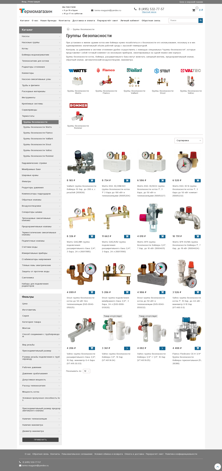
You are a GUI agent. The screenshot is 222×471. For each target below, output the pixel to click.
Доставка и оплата (83, 20)
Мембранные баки (31, 169)
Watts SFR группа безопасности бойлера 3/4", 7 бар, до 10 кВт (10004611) (151, 245)
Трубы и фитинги (30, 85)
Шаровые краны (30, 175)
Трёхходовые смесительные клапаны (36, 219)
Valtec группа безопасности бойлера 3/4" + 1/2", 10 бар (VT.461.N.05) (151, 357)
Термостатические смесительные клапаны (39, 233)
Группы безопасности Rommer (38, 156)
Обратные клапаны (31, 199)
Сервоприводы (29, 109)
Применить (40, 439)
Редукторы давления (32, 187)
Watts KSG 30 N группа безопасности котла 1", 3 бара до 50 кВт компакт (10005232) (185, 191)
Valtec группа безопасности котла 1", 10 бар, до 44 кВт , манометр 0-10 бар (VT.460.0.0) (187, 302)
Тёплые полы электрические (36, 265)
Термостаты (28, 116)
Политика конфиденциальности (181, 454)
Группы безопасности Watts (37, 127)
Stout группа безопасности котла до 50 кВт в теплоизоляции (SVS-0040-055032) (151, 302)
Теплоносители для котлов (35, 60)
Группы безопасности (35, 122)
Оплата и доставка (134, 454)
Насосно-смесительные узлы (36, 79)
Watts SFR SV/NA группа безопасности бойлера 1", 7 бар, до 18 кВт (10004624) (187, 245)
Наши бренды (48, 20)
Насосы (25, 36)
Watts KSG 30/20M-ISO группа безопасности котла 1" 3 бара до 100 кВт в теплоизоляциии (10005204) (116, 191)
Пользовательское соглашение (77, 454)
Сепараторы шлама (32, 212)
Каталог (25, 20)
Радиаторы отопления (33, 66)
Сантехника (28, 277)
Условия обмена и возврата (108, 454)
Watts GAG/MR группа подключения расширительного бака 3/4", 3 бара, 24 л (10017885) (81, 246)
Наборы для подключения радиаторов (35, 285)
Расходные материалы (33, 91)
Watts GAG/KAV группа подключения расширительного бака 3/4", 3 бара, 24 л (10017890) (116, 246)
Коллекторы (28, 73)
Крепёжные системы (32, 103)
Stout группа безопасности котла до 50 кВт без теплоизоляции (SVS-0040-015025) (80, 302)
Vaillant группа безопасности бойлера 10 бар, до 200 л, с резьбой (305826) (81, 189)
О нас (35, 20)
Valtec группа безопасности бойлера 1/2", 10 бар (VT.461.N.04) (116, 357)
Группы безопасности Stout (37, 144)
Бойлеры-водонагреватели (35, 54)
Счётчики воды (29, 247)
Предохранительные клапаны (36, 226)
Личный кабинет (130, 20)
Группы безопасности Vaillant (38, 138)
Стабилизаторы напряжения (36, 259)
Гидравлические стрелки (34, 163)
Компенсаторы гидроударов (36, 193)
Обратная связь (151, 20)
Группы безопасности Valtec (37, 150)
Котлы (25, 48)
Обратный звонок (149, 12)
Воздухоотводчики (31, 205)
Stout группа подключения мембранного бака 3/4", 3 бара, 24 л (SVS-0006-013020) (115, 302)
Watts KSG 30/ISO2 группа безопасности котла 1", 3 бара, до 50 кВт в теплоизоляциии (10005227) (151, 191)
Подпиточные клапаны (33, 240)
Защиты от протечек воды (35, 271)
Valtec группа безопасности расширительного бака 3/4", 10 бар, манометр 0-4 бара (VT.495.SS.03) (81, 358)
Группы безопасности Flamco (38, 132)
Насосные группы (30, 42)
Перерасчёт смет (107, 20)
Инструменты (28, 97)
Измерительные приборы (34, 253)
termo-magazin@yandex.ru (107, 10)
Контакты (64, 20)
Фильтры (26, 181)
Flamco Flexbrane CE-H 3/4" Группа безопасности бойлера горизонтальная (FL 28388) (187, 358)
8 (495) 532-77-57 (151, 9)
